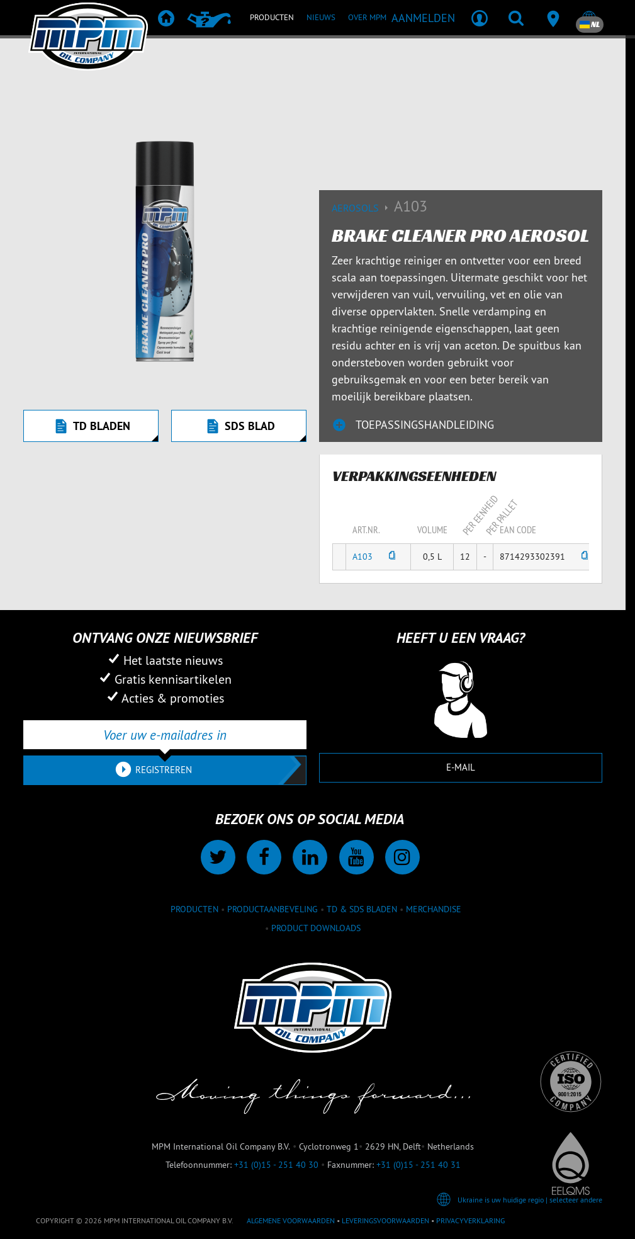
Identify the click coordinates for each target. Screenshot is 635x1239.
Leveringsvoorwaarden (385, 1220)
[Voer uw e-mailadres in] (164, 734)
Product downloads (316, 928)
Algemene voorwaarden (291, 1220)
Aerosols (363, 207)
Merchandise (433, 909)
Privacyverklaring (470, 1220)
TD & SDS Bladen (362, 909)
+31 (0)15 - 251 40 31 (418, 1164)
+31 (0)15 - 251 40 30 (276, 1164)
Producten (194, 909)
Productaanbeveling (272, 909)
